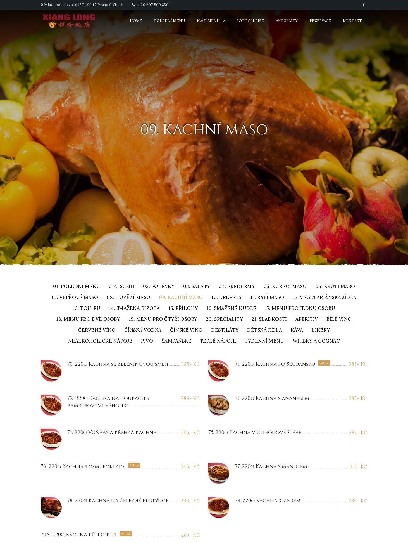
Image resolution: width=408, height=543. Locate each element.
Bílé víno (339, 319)
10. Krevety (226, 297)
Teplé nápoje (218, 341)
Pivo (147, 341)
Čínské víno (186, 330)
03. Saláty (196, 286)
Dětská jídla (264, 330)
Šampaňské (177, 341)
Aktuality (287, 20)
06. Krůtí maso (335, 286)
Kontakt (352, 20)
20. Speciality (224, 319)
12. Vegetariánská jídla (325, 297)
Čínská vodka (143, 330)
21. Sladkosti (269, 319)
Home (136, 20)
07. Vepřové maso (75, 297)
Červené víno (97, 330)
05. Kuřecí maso (285, 286)
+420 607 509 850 (152, 5)
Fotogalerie (250, 20)
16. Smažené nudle (231, 308)
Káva (297, 330)
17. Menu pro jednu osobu (300, 308)
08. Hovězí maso (129, 297)
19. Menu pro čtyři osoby (163, 319)
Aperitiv (306, 319)
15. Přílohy (183, 308)
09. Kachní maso (181, 297)
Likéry (321, 330)
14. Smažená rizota (134, 308)
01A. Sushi (121, 286)
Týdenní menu (264, 341)
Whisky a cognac (316, 341)
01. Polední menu (76, 286)
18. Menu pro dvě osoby (88, 319)
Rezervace (320, 20)
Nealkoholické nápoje (100, 341)
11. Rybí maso (267, 297)
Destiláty (225, 330)
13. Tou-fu (86, 308)
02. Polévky (159, 286)
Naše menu (208, 20)
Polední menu (169, 20)
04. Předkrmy (237, 286)
